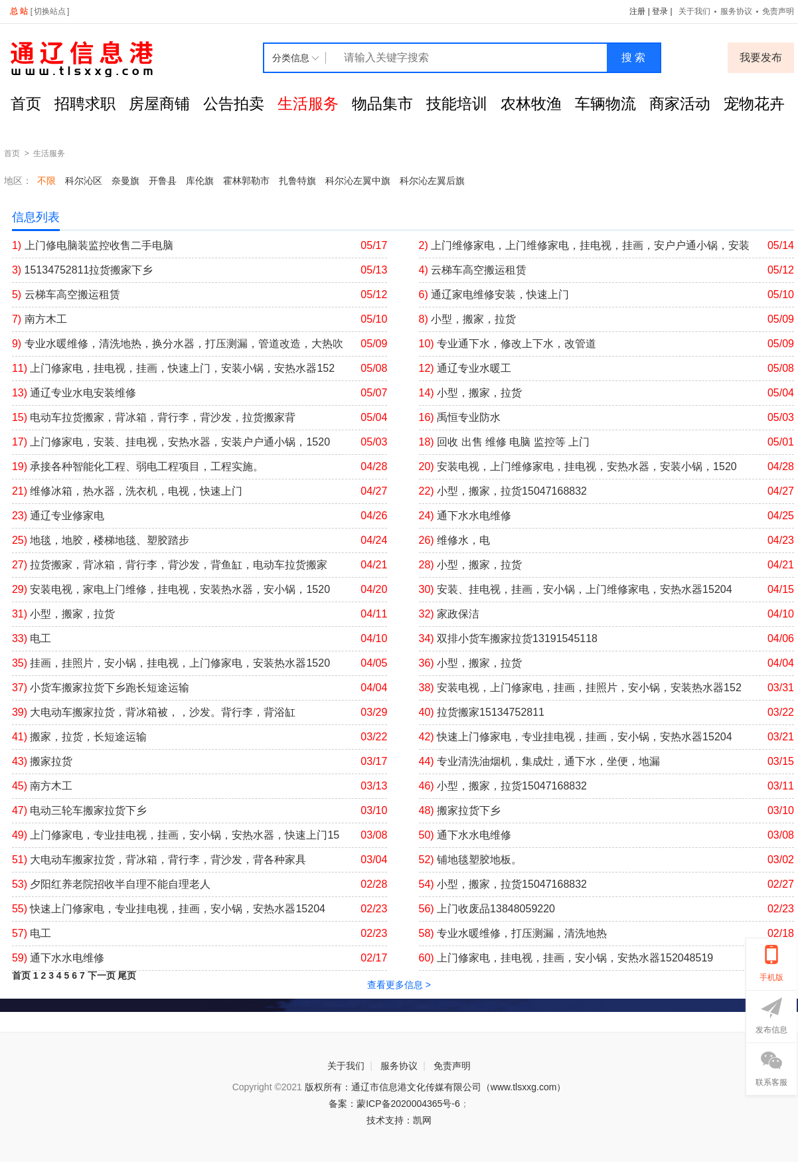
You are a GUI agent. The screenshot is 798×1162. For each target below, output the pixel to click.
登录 (660, 11)
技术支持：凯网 (399, 1120)
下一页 (102, 975)
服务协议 (736, 11)
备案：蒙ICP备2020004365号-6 (394, 1103)
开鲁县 (163, 180)
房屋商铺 (159, 103)
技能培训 (456, 103)
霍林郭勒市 (246, 180)
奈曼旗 (125, 180)
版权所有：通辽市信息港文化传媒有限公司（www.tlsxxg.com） (435, 1087)
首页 (26, 103)
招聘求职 (85, 103)
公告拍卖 (233, 103)
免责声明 (778, 11)
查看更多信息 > (399, 984)
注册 (637, 11)
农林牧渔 (531, 103)
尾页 (127, 975)
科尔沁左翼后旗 (432, 180)
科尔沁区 (83, 180)
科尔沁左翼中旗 (357, 180)
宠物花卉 (754, 103)
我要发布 (761, 57)
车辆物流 (605, 103)
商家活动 (679, 103)
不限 (46, 180)
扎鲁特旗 (297, 180)
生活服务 (308, 103)
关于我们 (694, 11)
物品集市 (382, 103)
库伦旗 (200, 180)
